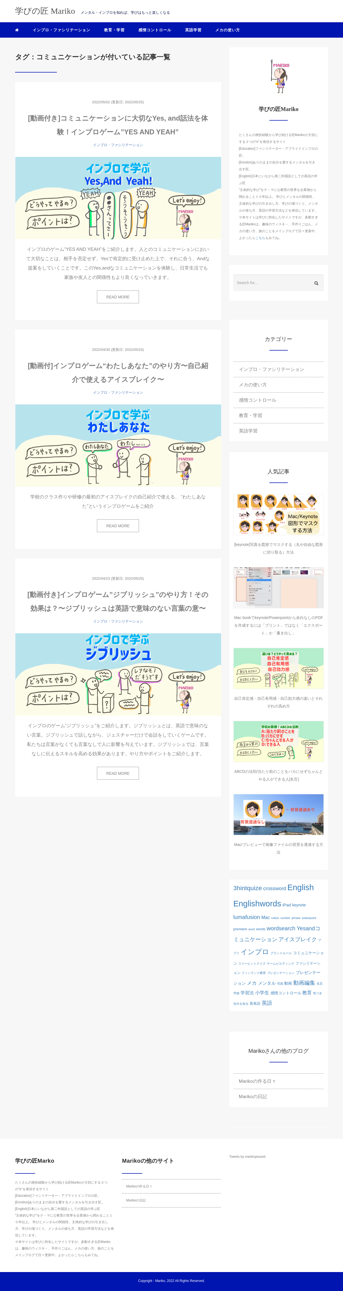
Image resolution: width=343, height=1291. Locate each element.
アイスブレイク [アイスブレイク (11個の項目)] (297, 939)
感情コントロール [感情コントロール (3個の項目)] (286, 993)
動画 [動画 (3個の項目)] (288, 983)
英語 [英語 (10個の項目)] (267, 1003)
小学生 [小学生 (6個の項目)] (262, 992)
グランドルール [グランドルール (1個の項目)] (281, 953)
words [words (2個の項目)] (260, 929)
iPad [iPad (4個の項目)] (287, 905)
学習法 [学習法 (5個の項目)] (247, 992)
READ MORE (118, 297)
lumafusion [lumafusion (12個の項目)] (246, 917)
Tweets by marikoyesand (247, 1157)
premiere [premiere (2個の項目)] (240, 929)
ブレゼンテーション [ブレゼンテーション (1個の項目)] (280, 973)
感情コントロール (154, 30)
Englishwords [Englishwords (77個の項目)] (257, 903)
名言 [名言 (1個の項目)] (320, 983)
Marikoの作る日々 (257, 1081)
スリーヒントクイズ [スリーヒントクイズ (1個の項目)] (252, 963)
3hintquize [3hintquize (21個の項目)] (247, 888)
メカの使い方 (227, 30)
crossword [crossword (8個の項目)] (274, 888)
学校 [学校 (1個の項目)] (236, 993)
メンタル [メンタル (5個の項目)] (267, 983)
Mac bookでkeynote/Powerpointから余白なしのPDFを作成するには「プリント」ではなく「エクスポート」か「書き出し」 (278, 625)
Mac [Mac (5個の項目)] (265, 917)
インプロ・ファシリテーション (61, 30)
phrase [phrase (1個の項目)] (296, 918)
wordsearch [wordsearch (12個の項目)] (281, 928)
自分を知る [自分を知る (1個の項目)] (241, 1003)
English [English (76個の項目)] (301, 887)
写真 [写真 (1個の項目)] (280, 983)
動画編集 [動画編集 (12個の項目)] (304, 983)
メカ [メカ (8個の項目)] (252, 983)
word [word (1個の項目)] (252, 929)
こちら (260, 238)
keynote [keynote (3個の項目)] (299, 905)
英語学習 (193, 30)
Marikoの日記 (253, 1096)
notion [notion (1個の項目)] (275, 918)
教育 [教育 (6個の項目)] (307, 992)
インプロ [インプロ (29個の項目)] (255, 952)
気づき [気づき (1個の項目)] (317, 993)
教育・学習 (114, 30)
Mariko (160, 1281)
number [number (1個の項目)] (285, 918)
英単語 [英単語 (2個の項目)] (255, 1003)
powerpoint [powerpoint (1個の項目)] (309, 918)
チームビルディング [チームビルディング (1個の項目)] (280, 963)
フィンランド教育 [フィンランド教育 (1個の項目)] (254, 973)
